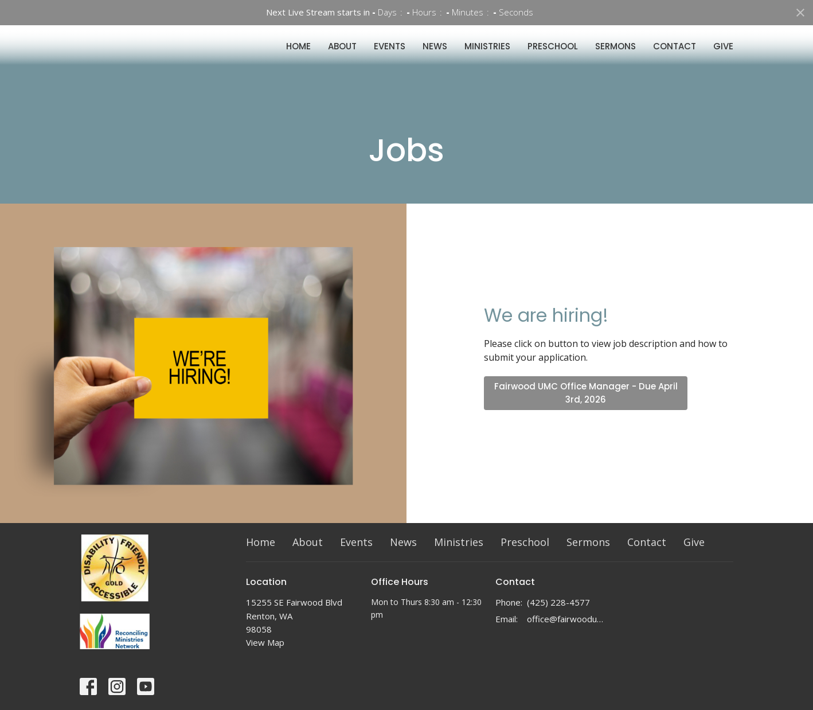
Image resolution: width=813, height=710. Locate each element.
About (342, 56)
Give (723, 56)
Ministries (487, 56)
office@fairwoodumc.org (568, 619)
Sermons (615, 56)
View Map (265, 642)
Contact (674, 56)
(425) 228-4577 (558, 602)
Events (389, 56)
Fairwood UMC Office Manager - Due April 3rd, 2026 (586, 392)
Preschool (552, 56)
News (435, 56)
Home (298, 56)
